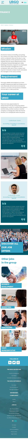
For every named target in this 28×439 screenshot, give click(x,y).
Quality (14, 400)
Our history (14, 376)
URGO (2, 26)
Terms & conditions (14, 430)
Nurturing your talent (14, 412)
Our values (14, 386)
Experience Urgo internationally (14, 416)
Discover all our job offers (9, 248)
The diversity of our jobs (14, 414)
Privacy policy (14, 432)
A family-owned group (14, 374)
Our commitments (14, 388)
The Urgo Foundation (14, 390)
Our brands (14, 394)
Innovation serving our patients (14, 378)
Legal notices (14, 434)
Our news (14, 426)
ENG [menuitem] (25, 2)
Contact (14, 428)
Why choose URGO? (14, 409)
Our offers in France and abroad (14, 418)
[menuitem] (22, 2)
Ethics (14, 402)
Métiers (6, 26)
